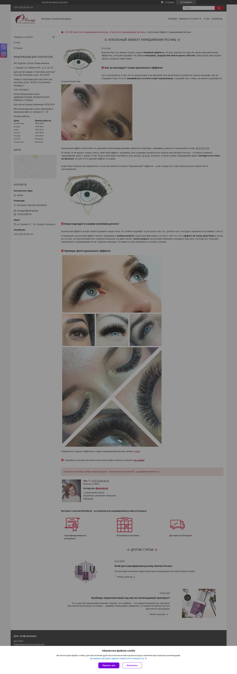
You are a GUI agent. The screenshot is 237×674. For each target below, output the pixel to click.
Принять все (108, 665)
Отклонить (132, 665)
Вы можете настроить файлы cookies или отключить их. (117, 658)
